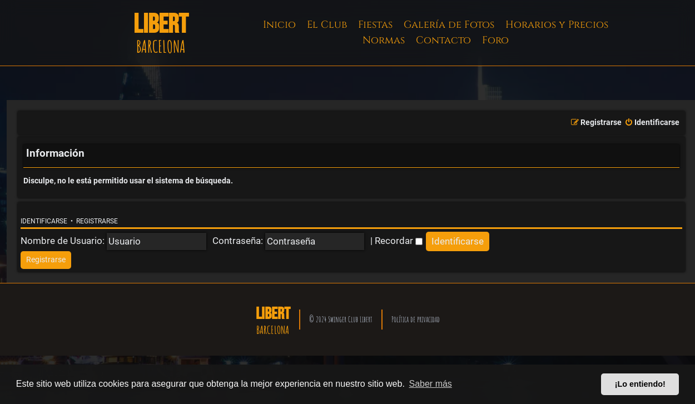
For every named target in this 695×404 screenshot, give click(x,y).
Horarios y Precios (556, 25)
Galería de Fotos (449, 25)
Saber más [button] (430, 383)
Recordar (399, 240)
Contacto (443, 40)
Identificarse (44, 221)
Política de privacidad (415, 319)
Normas (384, 40)
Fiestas (375, 25)
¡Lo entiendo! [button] (640, 384)
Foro (495, 40)
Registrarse (97, 221)
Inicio (279, 25)
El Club (327, 25)
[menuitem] (651, 123)
